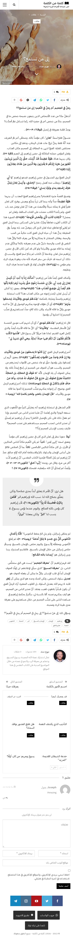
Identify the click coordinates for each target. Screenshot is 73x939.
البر (29, 621)
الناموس (12, 621)
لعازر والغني (56, 625)
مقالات (36, 21)
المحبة (21, 621)
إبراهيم (59, 621)
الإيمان (51, 621)
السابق (62, 767)
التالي (53, 767)
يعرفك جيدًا (12, 686)
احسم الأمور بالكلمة (56, 686)
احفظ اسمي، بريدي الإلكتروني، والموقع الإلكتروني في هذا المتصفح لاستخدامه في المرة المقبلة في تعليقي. (39, 876)
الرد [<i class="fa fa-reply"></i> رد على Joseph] (5, 798)
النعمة (66, 625)
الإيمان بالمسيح (39, 621)
